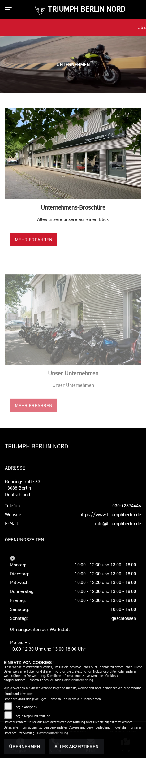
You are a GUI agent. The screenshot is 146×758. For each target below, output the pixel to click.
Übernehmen (24, 746)
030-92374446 (126, 505)
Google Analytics (25, 707)
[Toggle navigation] (9, 9)
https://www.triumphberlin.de (110, 514)
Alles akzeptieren (76, 746)
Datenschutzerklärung (77, 680)
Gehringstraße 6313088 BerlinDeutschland (22, 487)
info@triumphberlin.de (118, 523)
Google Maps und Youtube (32, 716)
